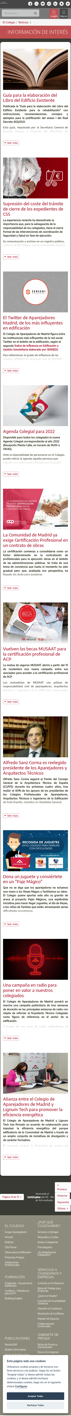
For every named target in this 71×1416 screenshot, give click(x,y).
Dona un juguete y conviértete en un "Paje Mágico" (32, 879)
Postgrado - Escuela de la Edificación (18, 1284)
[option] (19, 1231)
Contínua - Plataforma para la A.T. (17, 1292)
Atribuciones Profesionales (12, 1263)
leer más (13, 142)
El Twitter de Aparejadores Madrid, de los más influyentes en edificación (33, 323)
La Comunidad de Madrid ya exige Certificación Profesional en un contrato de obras (35, 540)
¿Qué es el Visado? (47, 1295)
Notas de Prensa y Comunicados (47, 1346)
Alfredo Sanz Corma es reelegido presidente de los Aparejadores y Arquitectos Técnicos (35, 768)
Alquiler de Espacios (48, 1318)
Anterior (62, 1195)
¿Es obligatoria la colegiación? (47, 1253)
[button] (12, 1197)
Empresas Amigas (14, 1257)
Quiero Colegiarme (48, 1242)
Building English (13, 1298)
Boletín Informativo (15, 1349)
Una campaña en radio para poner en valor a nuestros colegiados (30, 990)
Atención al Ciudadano (50, 1308)
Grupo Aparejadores (16, 1232)
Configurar (21, 1386)
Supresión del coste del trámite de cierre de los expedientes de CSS (33, 209)
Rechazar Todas (35, 1405)
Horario (9, 1237)
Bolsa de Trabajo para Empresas (49, 1289)
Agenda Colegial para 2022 (29, 431)
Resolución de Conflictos (51, 1313)
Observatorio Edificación (18, 1252)
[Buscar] (20, 13)
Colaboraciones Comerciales (46, 1325)
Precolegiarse (45, 1247)
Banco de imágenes (48, 1352)
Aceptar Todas (35, 1396)
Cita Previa (10, 1247)
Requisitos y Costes (48, 1237)
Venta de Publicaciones (17, 1354)
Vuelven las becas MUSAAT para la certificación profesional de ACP (34, 654)
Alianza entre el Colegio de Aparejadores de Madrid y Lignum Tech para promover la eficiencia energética (33, 1106)
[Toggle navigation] (63, 13)
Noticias (9, 1242)
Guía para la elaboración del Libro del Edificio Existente (30, 97)
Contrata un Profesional (50, 1283)
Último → (62, 1208)
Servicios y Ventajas (48, 1232)
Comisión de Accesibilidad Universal (51, 1302)
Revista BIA (11, 1344)
